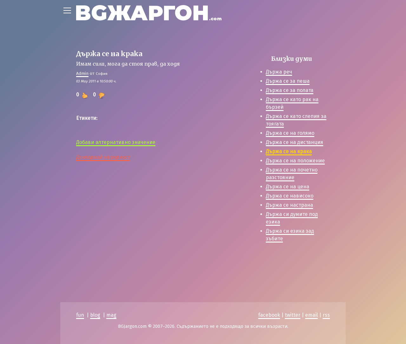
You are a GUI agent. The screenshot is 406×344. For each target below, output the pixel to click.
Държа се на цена (287, 187)
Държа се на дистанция (294, 142)
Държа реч (279, 72)
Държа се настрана (289, 205)
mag (111, 315)
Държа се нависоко (289, 196)
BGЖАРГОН (148, 13)
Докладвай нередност (103, 157)
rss (326, 315)
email (311, 315)
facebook (269, 315)
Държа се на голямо (290, 133)
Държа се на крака (289, 151)
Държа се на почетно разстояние (292, 173)
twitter (292, 315)
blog (95, 315)
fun (80, 315)
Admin (82, 73)
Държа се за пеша (288, 81)
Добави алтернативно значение (115, 142)
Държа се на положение (295, 161)
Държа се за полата (289, 90)
